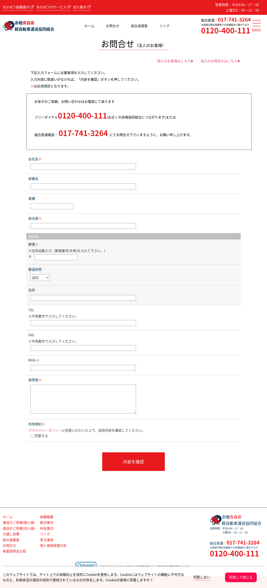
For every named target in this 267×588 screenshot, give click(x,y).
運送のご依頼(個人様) (19, 522)
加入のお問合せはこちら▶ (221, 60)
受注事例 (46, 539)
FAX (31, 334)
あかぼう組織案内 (18, 6)
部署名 (33, 178)
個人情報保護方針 (53, 545)
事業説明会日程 (14, 551)
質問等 (35, 379)
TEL (31, 309)
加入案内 (82, 6)
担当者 (35, 218)
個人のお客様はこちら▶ (175, 60)
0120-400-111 (225, 30)
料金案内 (46, 528)
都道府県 (35, 269)
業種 (31, 198)
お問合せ (112, 25)
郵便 (33, 244)
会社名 (35, 158)
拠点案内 (46, 522)
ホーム (89, 25)
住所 (31, 289)
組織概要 (46, 516)
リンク (165, 25)
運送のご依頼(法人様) (19, 528)
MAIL (33, 359)
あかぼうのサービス (53, 6)
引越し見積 (11, 533)
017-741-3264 (234, 19)
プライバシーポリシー (45, 430)
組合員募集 (139, 25)
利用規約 (36, 423)
